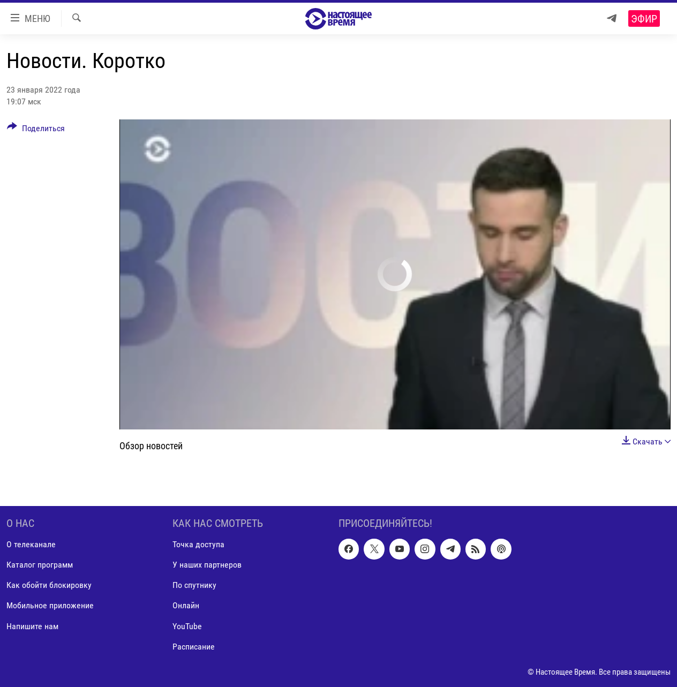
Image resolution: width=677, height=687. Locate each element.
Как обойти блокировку (49, 585)
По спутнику (194, 585)
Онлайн (185, 606)
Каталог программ (39, 565)
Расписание (193, 646)
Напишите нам (32, 626)
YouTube (187, 626)
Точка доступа (198, 544)
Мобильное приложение (50, 606)
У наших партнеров (207, 565)
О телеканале (31, 544)
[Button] (36, 130)
